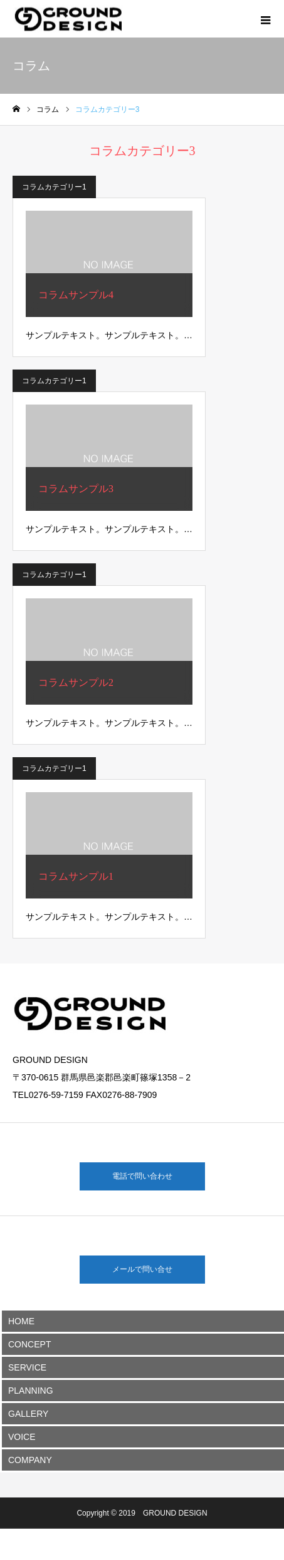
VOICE (22, 1437)
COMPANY (30, 1460)
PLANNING (30, 1391)
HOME (21, 1321)
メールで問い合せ (142, 1269)
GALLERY (28, 1414)
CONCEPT (29, 1344)
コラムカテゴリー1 (54, 187)
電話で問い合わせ (142, 1176)
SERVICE (27, 1367)
